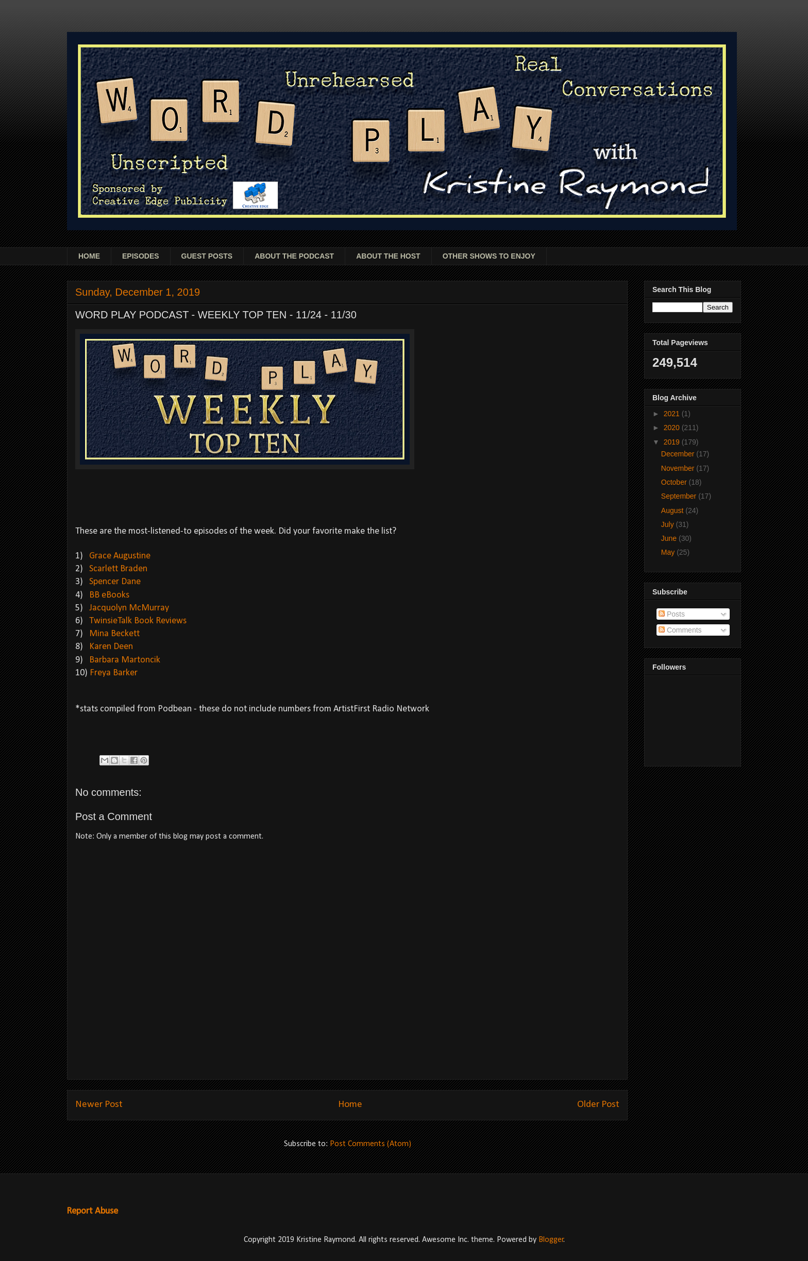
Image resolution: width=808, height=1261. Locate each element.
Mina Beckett (114, 634)
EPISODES (140, 256)
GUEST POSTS (207, 256)
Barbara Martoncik (124, 660)
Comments (680, 630)
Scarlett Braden (118, 569)
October (675, 482)
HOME (89, 256)
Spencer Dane (115, 582)
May (669, 552)
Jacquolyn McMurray (129, 608)
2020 (673, 427)
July (668, 524)
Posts (672, 614)
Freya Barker (114, 673)
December (678, 454)
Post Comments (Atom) (370, 1144)
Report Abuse (92, 1211)
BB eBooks (109, 595)
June (670, 538)
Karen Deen (111, 647)
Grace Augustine (119, 556)
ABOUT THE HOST (388, 256)
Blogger (551, 1240)
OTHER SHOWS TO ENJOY (489, 256)
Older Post (598, 1105)
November (678, 468)
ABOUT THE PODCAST (294, 256)
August (673, 510)
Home (350, 1105)
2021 (673, 414)
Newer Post (99, 1105)
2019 (673, 442)
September (679, 496)
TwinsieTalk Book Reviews (138, 621)
